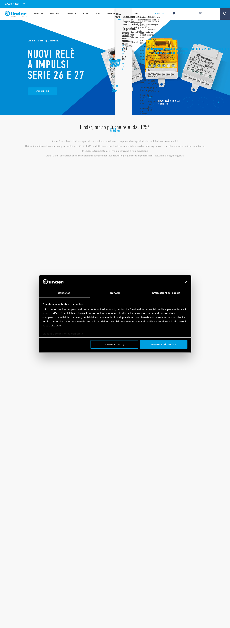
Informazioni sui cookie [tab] (166, 292)
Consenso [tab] (64, 292)
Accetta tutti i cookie (163, 344)
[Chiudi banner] (186, 282)
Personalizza (114, 344)
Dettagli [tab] (115, 292)
